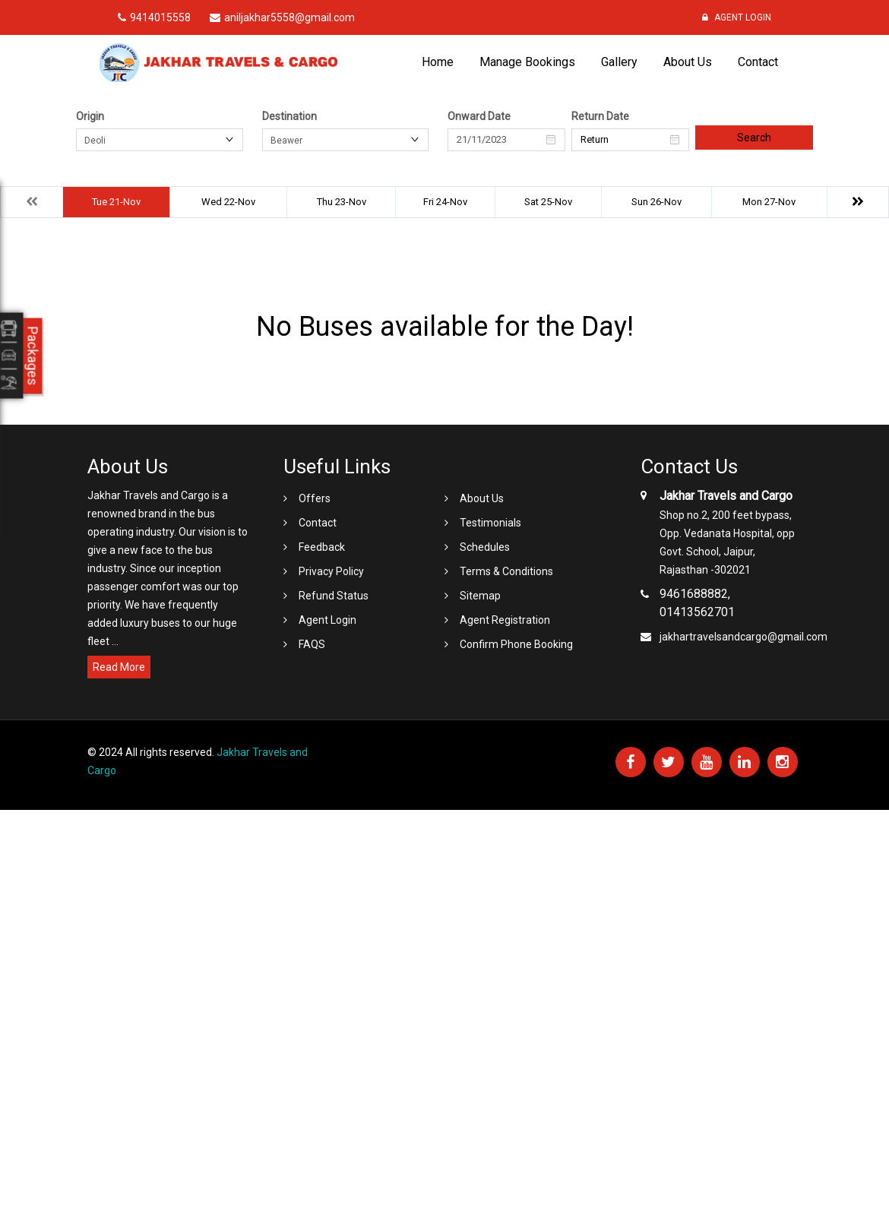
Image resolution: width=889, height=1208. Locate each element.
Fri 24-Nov (445, 201)
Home (438, 62)
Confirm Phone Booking (516, 644)
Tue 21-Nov (116, 201)
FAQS (312, 644)
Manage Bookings (527, 62)
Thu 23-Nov (341, 201)
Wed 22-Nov (228, 201)
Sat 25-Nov (548, 201)
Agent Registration (505, 620)
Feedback (322, 547)
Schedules (485, 547)
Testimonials (490, 523)
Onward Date (479, 116)
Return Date (600, 116)
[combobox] (159, 139)
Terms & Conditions (506, 571)
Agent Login (736, 17)
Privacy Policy (331, 571)
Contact (758, 62)
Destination (289, 116)
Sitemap (480, 596)
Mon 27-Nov (769, 201)
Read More (119, 667)
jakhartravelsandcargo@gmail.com (743, 637)
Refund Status (334, 596)
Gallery (619, 62)
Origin (90, 116)
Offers (315, 498)
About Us (687, 62)
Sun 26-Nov (656, 201)
